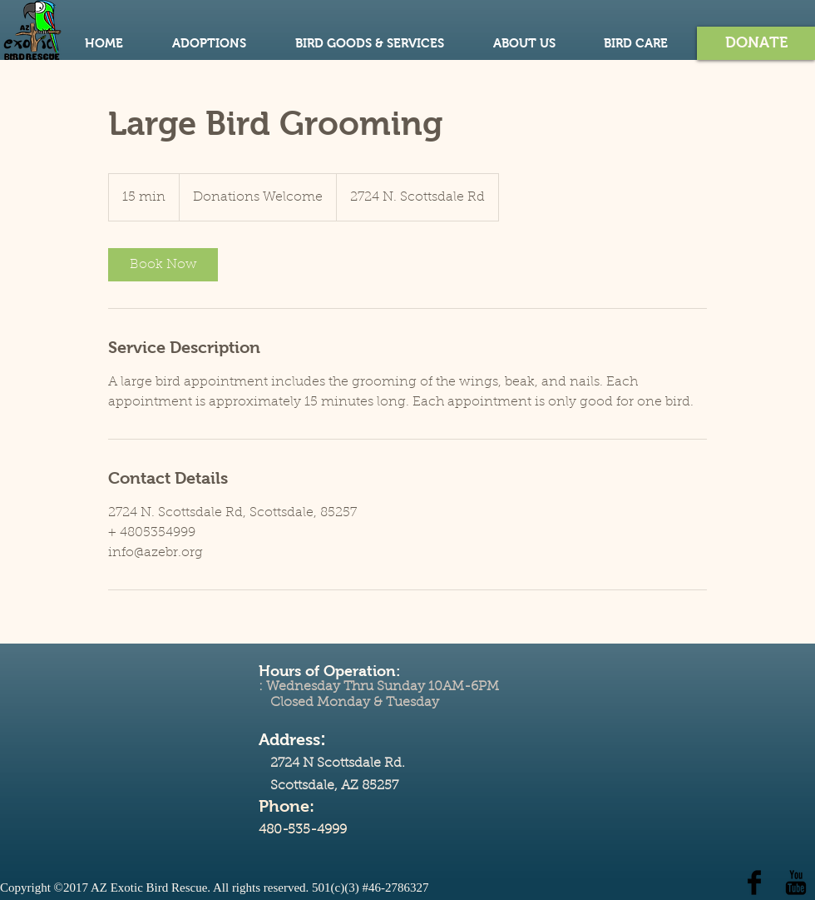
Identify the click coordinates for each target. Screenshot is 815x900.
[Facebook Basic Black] (754, 882)
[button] (756, 43)
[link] (163, 264)
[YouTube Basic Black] (795, 882)
